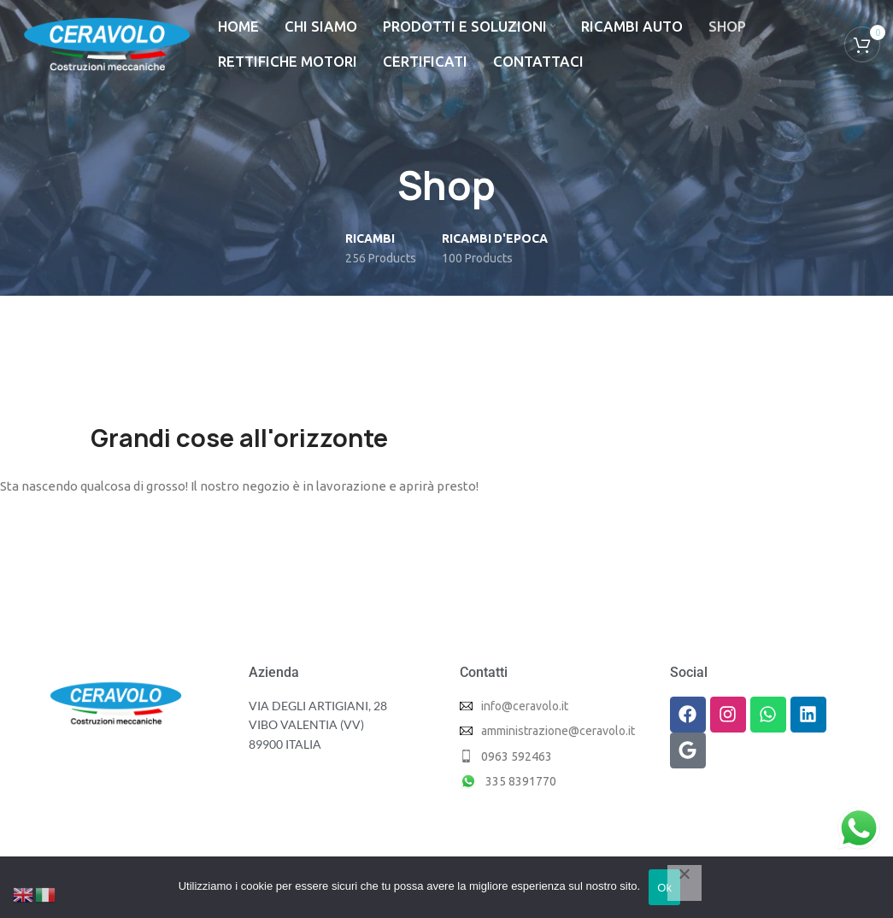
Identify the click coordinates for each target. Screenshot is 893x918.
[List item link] (552, 756)
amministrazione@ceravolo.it (558, 731)
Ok (664, 887)
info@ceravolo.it (524, 706)
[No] (684, 883)
